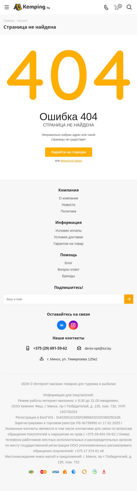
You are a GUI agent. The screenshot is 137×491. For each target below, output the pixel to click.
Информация (68, 222)
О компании (68, 198)
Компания (68, 190)
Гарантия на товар (68, 244)
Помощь (68, 254)
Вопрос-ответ (68, 269)
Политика (68, 211)
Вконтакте (61, 325)
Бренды (68, 276)
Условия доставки (68, 237)
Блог (68, 263)
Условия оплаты (68, 230)
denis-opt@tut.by (98, 348)
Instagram (73, 325)
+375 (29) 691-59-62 (50, 348)
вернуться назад (71, 160)
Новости (68, 205)
